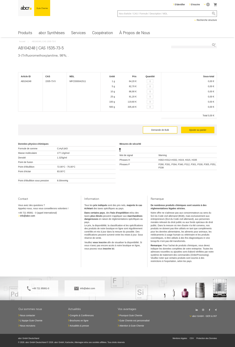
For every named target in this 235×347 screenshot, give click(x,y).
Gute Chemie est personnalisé (134, 320)
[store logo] (34, 8)
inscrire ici (108, 248)
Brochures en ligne (79, 320)
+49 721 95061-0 (40, 288)
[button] (207, 4)
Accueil (22, 41)
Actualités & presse (79, 325)
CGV (192, 338)
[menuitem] (25, 33)
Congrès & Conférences (82, 315)
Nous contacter (27, 315)
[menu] (117, 33)
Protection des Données (206, 338)
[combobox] (167, 13)
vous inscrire (100, 242)
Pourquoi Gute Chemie (130, 315)
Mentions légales (180, 338)
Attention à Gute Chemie (131, 325)
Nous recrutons (27, 325)
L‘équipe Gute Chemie (31, 320)
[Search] (213, 13)
